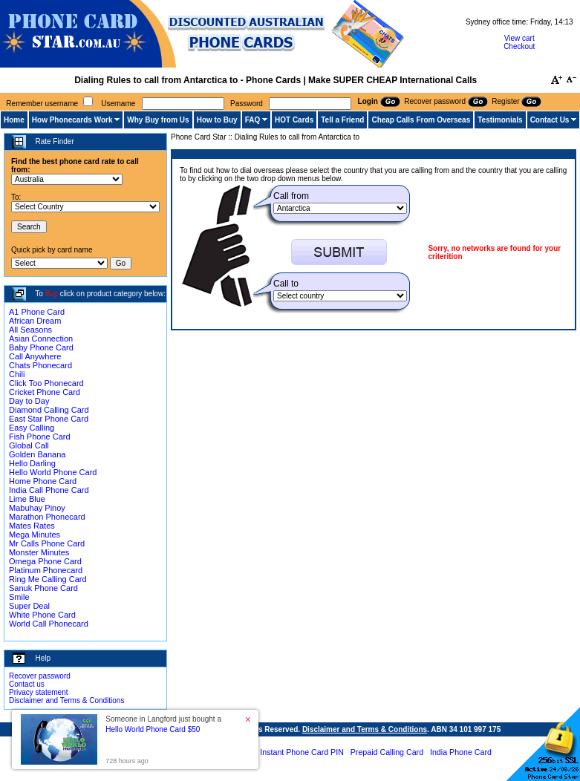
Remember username (42, 103)
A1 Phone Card (37, 311)
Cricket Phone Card (44, 392)
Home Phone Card (42, 481)
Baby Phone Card (41, 347)
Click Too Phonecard (46, 383)
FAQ (253, 120)
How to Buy (217, 120)
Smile (19, 596)
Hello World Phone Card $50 (152, 729)
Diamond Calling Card (49, 409)
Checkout (519, 46)
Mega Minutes (34, 534)
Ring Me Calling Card (48, 579)
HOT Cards (294, 120)
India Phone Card (461, 752)
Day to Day (29, 400)
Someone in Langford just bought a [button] (163, 724)
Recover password (40, 676)
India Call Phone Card (49, 490)
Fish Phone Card (40, 436)
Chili (17, 374)
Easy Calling (31, 427)
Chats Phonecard (40, 365)
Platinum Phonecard (45, 570)
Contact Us (550, 120)
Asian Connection (41, 338)
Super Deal (29, 605)
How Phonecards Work (72, 120)
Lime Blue (27, 498)
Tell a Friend (342, 120)
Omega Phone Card (45, 561)
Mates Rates (32, 525)
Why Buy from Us (158, 120)
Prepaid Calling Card (387, 752)
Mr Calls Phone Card (47, 543)
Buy (51, 294)
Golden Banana (37, 454)
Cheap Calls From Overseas (420, 120)
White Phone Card (42, 614)
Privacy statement (38, 692)
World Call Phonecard (48, 623)
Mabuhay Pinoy (37, 507)
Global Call (29, 445)
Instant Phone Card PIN (302, 752)
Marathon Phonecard (47, 516)
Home (14, 120)
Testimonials (500, 120)
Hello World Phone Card (53, 472)
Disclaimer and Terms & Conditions (66, 700)
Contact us (27, 684)
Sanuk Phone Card (43, 588)
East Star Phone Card (48, 418)
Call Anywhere (35, 356)
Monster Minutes (39, 552)
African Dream (35, 320)
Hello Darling (32, 463)
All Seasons (30, 329)
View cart (519, 38)
